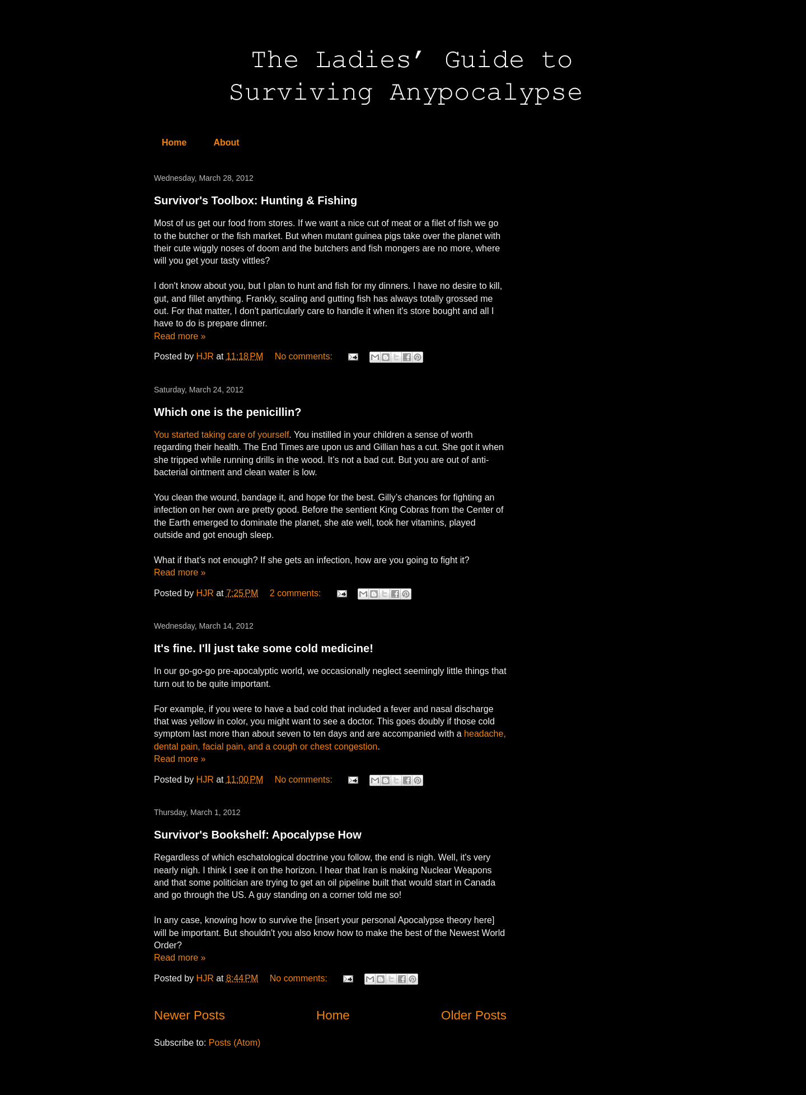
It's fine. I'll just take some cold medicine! (263, 648)
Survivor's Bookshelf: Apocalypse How (258, 835)
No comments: (305, 356)
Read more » (180, 336)
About (226, 142)
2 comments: (297, 593)
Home (174, 142)
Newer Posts (189, 1015)
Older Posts (474, 1015)
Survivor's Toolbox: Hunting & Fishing (255, 200)
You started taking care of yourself (221, 434)
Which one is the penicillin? (227, 412)
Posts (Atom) (234, 1042)
